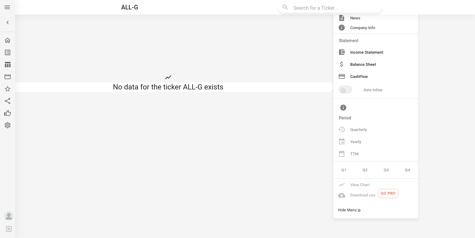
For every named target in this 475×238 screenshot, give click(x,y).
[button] (7, 22)
